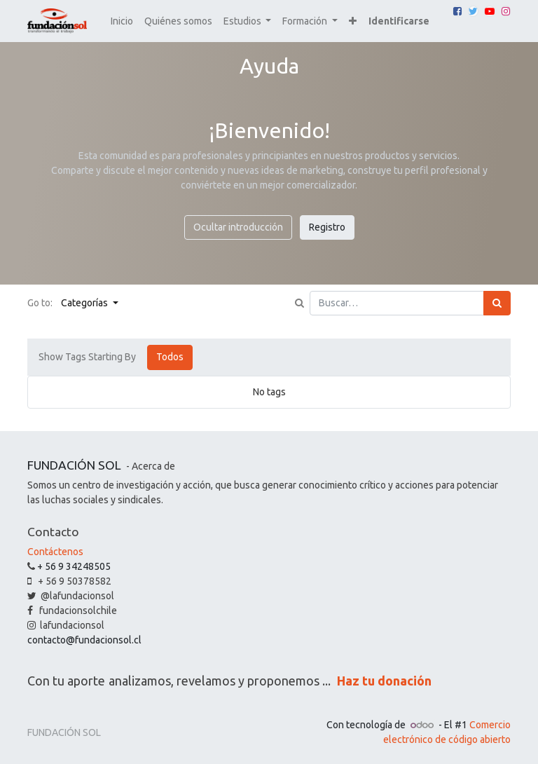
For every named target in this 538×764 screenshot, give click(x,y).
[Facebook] (457, 11)
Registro (327, 227)
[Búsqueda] (497, 303)
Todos (170, 356)
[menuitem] (122, 21)
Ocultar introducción (238, 227)
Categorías (85, 302)
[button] (352, 21)
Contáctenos (55, 551)
